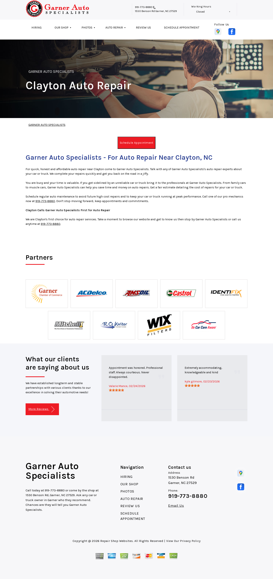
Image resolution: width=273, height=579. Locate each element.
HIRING (36, 27)
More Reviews (41, 409)
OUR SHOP (61, 27)
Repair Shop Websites (116, 541)
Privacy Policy (190, 541)
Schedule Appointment (136, 142)
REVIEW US (143, 27)
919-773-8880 (143, 7)
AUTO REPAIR (114, 27)
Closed (200, 11)
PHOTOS (87, 27)
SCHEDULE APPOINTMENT (181, 27)
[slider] (116, 390)
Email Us (176, 506)
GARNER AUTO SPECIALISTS (51, 71)
